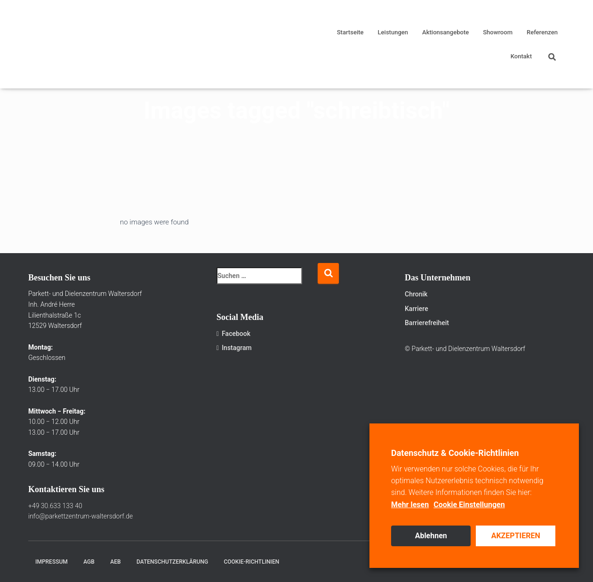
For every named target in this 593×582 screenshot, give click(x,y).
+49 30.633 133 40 (55, 506)
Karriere (416, 308)
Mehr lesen (410, 504)
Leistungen (393, 32)
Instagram (234, 347)
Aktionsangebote (445, 32)
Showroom (498, 32)
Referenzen (542, 32)
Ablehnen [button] (431, 535)
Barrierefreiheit (427, 323)
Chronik (416, 294)
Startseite (350, 32)
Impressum (51, 561)
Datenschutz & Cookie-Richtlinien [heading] (455, 453)
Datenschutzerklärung (172, 561)
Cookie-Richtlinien (252, 561)
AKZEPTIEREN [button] (515, 535)
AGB (89, 561)
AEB (115, 561)
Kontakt (521, 56)
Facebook (233, 333)
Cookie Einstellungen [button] (469, 504)
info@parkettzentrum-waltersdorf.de (80, 516)
